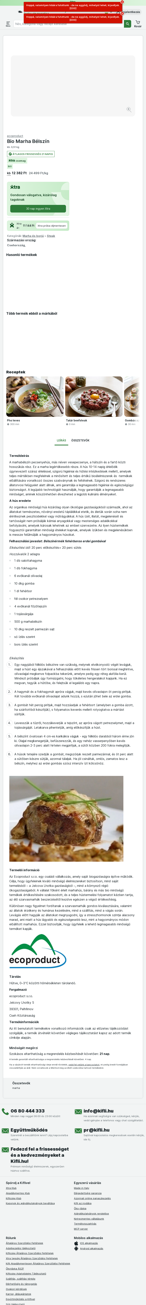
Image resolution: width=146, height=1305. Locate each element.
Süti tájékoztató (15, 1215)
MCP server (81, 1140)
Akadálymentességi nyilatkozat (24, 1231)
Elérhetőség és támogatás (21, 1195)
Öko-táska (80, 1119)
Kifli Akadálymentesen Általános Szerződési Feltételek (38, 1175)
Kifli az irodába (82, 1114)
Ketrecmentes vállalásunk (89, 1130)
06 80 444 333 (28, 1022)
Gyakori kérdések (16, 1200)
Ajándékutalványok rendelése (91, 1125)
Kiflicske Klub (13, 1109)
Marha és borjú (102, 147)
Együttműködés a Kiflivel (20, 1210)
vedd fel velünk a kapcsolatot (83, 976)
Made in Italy (81, 1099)
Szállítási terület (15, 1225)
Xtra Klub (11, 1099)
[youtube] (26, 1250)
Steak (121, 147)
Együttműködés (29, 1041)
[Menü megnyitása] (8, 24)
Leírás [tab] (61, 352)
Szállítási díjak (14, 1220)
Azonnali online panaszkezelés (92, 1109)
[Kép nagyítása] (59, 100)
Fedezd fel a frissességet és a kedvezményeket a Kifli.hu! (40, 1067)
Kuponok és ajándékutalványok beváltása (30, 1114)
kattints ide (55, 1301)
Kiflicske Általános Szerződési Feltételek (30, 1164)
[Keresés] (127, 24)
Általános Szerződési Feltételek (24, 1154)
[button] (128, 12)
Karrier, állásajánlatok (18, 1205)
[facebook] (8, 1250)
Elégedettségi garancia (88, 1104)
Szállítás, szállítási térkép (20, 1190)
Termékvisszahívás (85, 1135)
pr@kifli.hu (97, 1041)
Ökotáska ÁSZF (15, 1179)
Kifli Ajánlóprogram (17, 1236)
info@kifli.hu (98, 1022)
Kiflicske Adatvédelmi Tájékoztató (26, 1185)
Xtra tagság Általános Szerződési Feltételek (32, 1169)
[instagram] (17, 1250)
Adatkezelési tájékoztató (21, 1159)
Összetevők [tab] (80, 352)
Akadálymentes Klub (18, 1104)
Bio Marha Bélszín (98, 53)
